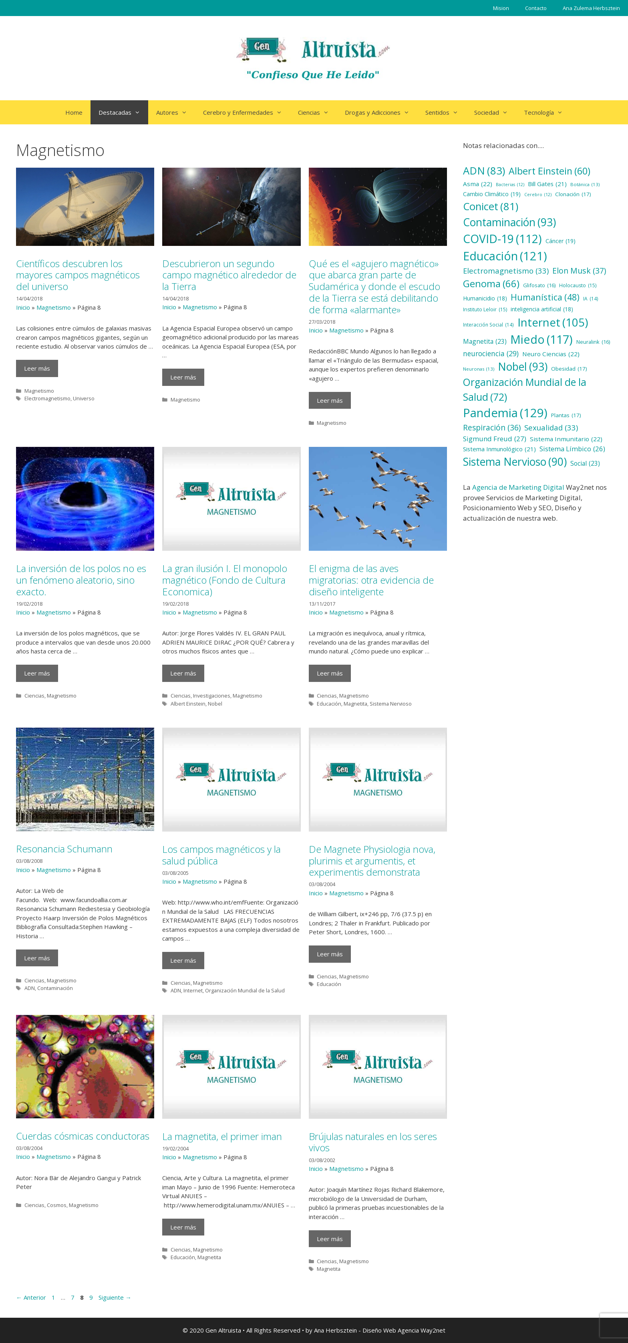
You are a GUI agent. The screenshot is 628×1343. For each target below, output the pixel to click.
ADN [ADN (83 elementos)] (484, 171)
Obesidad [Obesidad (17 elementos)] (569, 369)
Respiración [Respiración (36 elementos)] (492, 428)
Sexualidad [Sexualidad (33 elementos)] (551, 427)
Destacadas (123, 112)
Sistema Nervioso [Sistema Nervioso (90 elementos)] (515, 462)
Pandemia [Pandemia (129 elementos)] (505, 413)
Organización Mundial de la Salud (245, 990)
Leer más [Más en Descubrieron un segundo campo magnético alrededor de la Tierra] (183, 377)
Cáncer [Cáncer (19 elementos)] (560, 241)
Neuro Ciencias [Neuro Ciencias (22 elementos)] (551, 354)
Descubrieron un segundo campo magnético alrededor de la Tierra (229, 275)
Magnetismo (53, 307)
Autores (175, 112)
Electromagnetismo (47, 398)
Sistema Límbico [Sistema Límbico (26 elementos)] (572, 449)
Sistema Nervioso (391, 703)
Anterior (31, 1297)
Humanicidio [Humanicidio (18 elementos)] (485, 298)
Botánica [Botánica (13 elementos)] (585, 184)
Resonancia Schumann (64, 848)
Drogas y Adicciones (381, 112)
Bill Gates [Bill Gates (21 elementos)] (547, 183)
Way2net (433, 1330)
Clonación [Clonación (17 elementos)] (573, 194)
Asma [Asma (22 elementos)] (477, 184)
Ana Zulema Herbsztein (591, 8)
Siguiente (115, 1297)
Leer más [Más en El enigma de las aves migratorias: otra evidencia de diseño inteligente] (330, 673)
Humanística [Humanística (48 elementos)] (545, 297)
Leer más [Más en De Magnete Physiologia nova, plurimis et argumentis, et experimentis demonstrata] (330, 954)
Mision (501, 8)
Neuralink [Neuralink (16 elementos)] (593, 342)
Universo (84, 398)
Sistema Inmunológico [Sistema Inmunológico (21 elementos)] (499, 448)
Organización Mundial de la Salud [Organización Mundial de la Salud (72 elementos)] (524, 389)
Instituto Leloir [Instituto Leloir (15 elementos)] (485, 310)
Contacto (536, 8)
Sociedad (495, 112)
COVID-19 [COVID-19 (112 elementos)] (502, 238)
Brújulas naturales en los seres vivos (373, 1142)
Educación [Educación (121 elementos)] (505, 255)
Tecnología (547, 112)
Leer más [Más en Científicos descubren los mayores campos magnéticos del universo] (37, 368)
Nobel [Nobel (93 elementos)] (522, 367)
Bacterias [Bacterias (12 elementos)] (510, 184)
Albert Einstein (188, 703)
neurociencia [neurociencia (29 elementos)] (491, 353)
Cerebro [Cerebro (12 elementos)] (538, 194)
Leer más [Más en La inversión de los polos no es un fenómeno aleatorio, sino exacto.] (37, 673)
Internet (193, 990)
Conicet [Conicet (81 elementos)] (490, 206)
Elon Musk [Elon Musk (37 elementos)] (579, 270)
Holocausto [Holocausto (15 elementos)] (577, 286)
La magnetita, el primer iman (222, 1136)
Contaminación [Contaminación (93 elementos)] (509, 222)
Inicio (23, 307)
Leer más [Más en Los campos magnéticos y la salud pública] (183, 960)
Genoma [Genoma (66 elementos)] (491, 283)
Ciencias (317, 112)
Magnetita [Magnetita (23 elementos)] (485, 342)
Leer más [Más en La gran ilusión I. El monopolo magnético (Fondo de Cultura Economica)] (183, 673)
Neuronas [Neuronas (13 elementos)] (478, 368)
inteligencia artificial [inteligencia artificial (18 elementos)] (542, 309)
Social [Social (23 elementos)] (585, 464)
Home (74, 112)
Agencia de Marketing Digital (518, 487)
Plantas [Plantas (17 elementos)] (566, 415)
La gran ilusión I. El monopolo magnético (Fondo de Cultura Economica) (224, 580)
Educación (329, 703)
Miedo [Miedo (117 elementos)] (541, 339)
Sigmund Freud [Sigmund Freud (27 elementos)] (494, 439)
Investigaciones (211, 695)
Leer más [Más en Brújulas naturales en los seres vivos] (330, 1239)
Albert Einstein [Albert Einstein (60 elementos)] (549, 171)
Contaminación (55, 988)
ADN (29, 988)
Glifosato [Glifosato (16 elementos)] (539, 285)
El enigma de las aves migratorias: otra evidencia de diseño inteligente (371, 580)
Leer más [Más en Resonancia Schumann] (37, 958)
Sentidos (445, 112)
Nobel (215, 703)
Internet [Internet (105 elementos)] (552, 322)
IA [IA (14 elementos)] (590, 298)
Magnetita (355, 703)
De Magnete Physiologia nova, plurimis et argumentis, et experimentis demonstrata (372, 860)
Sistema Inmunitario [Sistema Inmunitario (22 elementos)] (566, 439)
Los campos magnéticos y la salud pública (221, 854)
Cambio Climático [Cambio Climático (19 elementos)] (492, 194)
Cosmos (56, 1205)
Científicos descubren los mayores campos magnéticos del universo (78, 275)
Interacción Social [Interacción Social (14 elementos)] (488, 325)
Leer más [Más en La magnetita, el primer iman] (183, 1227)
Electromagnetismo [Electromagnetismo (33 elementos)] (506, 270)
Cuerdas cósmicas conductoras (82, 1135)
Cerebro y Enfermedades (246, 112)
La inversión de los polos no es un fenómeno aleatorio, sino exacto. (81, 580)
